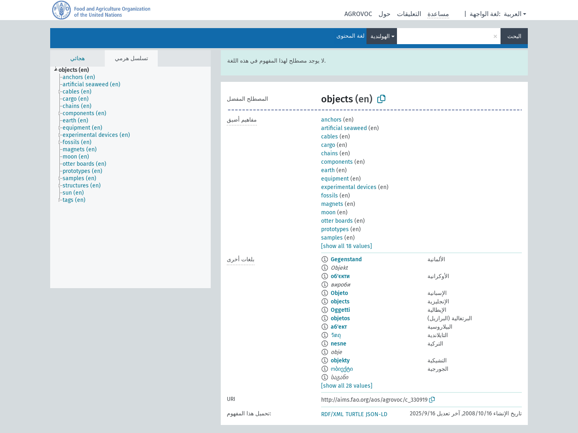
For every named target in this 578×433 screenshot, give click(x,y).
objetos (340, 318)
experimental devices (349, 187)
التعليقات (409, 14)
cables (329, 136)
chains (329, 153)
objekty (340, 360)
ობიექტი (342, 369)
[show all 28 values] (346, 385)
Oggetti (340, 310)
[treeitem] (77, 70)
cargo (328, 145)
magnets (332, 204)
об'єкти (340, 276)
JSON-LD (376, 414)
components (337, 162)
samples (332, 237)
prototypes (335, 229)
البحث (514, 36)
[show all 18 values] (346, 246)
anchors (331, 119)
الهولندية (380, 36)
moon (328, 212)
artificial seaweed (344, 128)
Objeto (339, 293)
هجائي (77, 58)
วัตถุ (336, 335)
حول (385, 14)
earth (328, 170)
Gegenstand (346, 259)
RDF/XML (332, 414)
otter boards (337, 221)
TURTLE (355, 414)
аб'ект (339, 326)
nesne (338, 343)
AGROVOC (358, 14)
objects (340, 301)
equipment (335, 178)
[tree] (130, 177)
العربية (512, 14)
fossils (329, 195)
